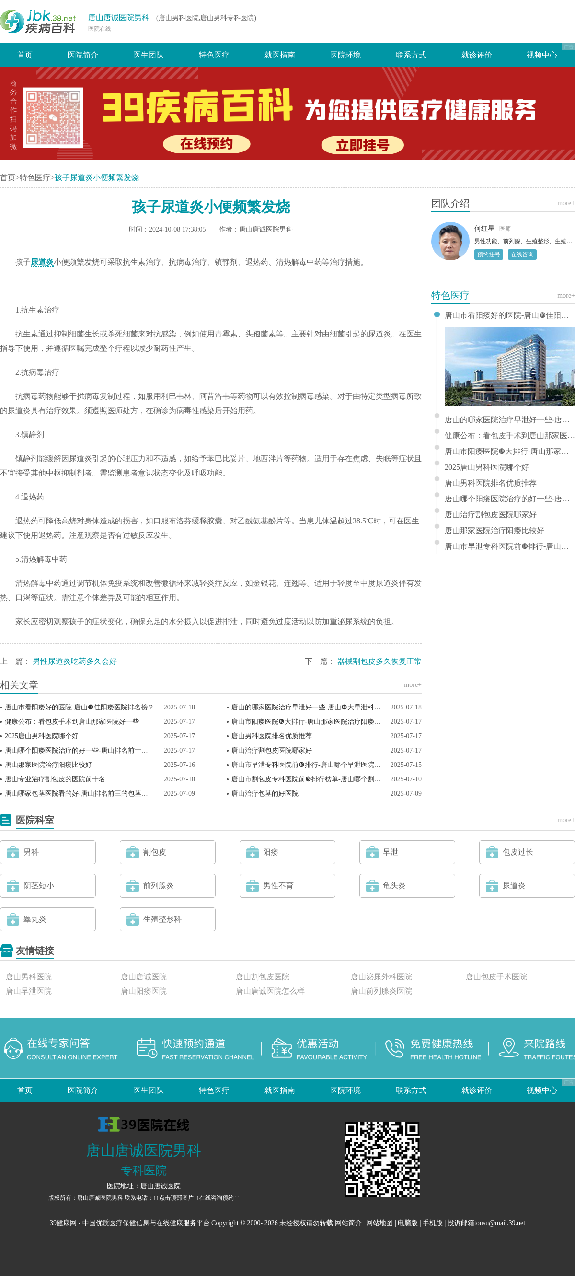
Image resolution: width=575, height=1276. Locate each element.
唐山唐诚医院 (144, 977)
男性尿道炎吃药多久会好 (75, 661)
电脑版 (408, 1223)
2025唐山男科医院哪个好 (42, 736)
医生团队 (148, 55)
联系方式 (411, 55)
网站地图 (379, 1223)
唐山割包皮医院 (262, 977)
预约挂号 (488, 254)
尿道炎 (42, 262)
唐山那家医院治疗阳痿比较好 (48, 764)
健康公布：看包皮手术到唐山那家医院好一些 (72, 721)
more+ (413, 684)
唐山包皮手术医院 (496, 977)
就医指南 (279, 55)
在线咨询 (522, 254)
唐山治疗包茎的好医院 (265, 793)
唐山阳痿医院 (144, 991)
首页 (25, 55)
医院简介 (83, 55)
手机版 (433, 1223)
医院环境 (345, 55)
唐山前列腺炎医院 (381, 991)
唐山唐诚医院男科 (119, 17)
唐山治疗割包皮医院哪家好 (271, 750)
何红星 (484, 228)
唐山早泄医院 (29, 991)
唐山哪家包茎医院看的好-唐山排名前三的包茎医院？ (83, 793)
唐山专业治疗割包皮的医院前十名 (55, 779)
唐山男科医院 (29, 977)
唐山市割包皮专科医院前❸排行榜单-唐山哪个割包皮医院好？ (322, 779)
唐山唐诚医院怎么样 (270, 991)
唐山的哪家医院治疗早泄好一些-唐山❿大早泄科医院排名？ (319, 707)
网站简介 (348, 1223)
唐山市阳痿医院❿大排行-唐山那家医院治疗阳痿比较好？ (316, 721)
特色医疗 (214, 55)
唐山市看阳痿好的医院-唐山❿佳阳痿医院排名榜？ (79, 707)
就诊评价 (476, 55)
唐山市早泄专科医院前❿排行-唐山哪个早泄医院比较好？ (316, 764)
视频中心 (542, 55)
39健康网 (63, 1223)
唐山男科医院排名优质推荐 (271, 736)
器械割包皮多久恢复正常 (379, 661)
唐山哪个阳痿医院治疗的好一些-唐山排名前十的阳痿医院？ (93, 750)
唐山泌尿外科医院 (381, 977)
